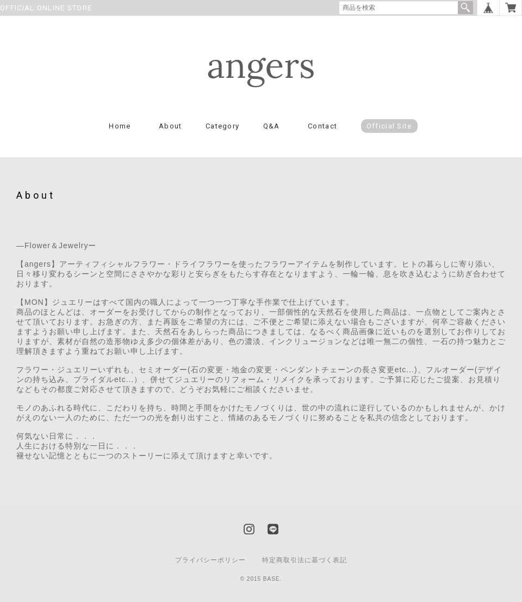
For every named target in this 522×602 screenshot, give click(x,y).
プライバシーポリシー (210, 560)
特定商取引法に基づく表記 (304, 560)
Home (119, 126)
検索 (465, 7)
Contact (322, 126)
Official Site (389, 126)
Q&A (271, 126)
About (170, 126)
